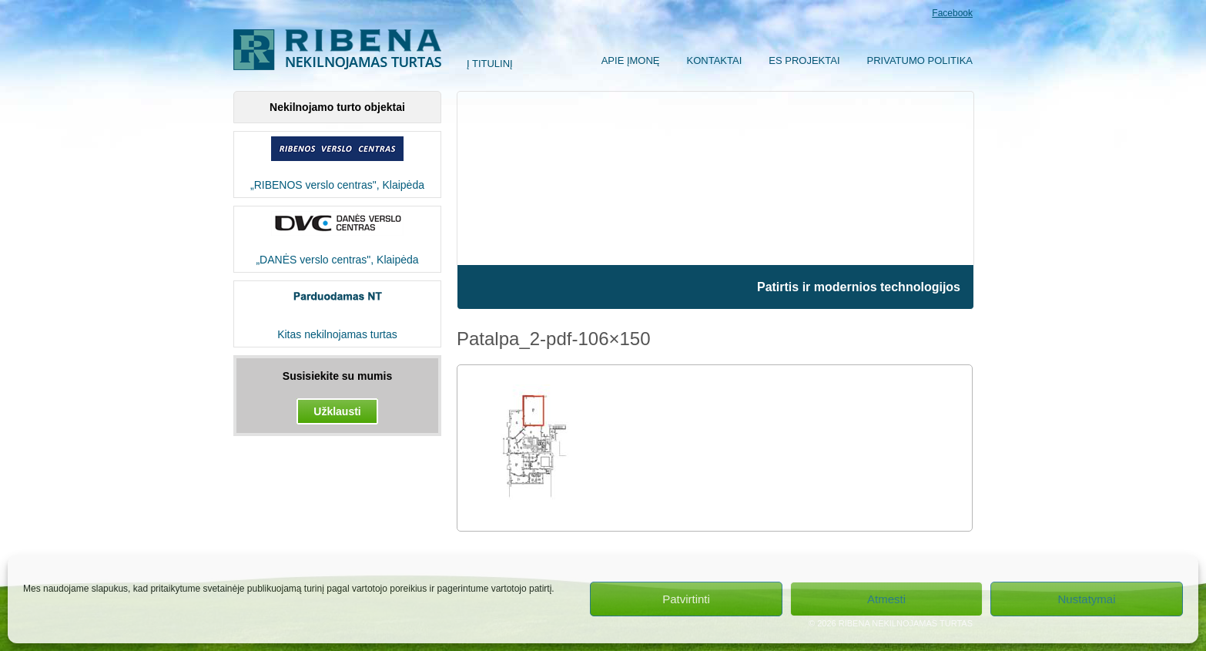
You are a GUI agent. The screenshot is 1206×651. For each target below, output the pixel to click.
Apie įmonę (630, 60)
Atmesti (886, 599)
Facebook (952, 13)
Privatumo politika (920, 60)
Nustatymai (1086, 599)
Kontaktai (714, 60)
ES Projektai (804, 60)
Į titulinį (490, 63)
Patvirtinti (686, 599)
